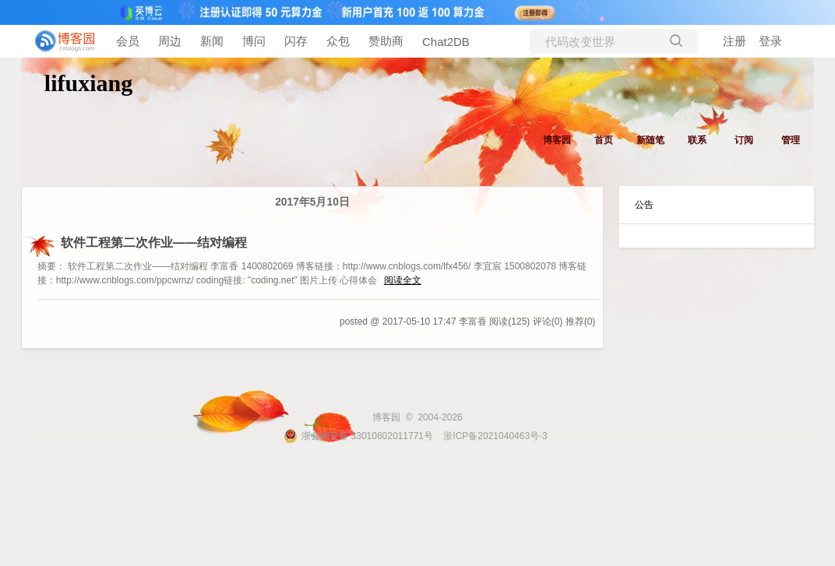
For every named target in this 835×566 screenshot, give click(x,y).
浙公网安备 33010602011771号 (358, 436)
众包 (338, 40)
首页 (603, 140)
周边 (169, 40)
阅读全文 (402, 280)
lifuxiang (88, 83)
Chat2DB (446, 41)
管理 (790, 140)
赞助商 (385, 40)
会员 (127, 40)
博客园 (557, 140)
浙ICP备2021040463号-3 (495, 436)
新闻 (212, 40)
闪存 (296, 40)
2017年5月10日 (312, 202)
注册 (734, 40)
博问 (254, 40)
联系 (697, 140)
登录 (770, 40)
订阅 (744, 140)
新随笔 (650, 140)
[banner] (62, 41)
